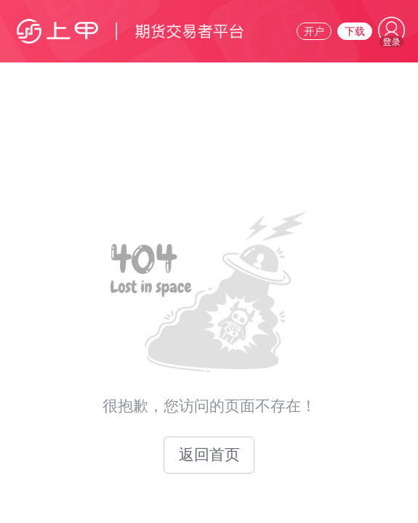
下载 (355, 31)
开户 (314, 31)
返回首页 (209, 454)
